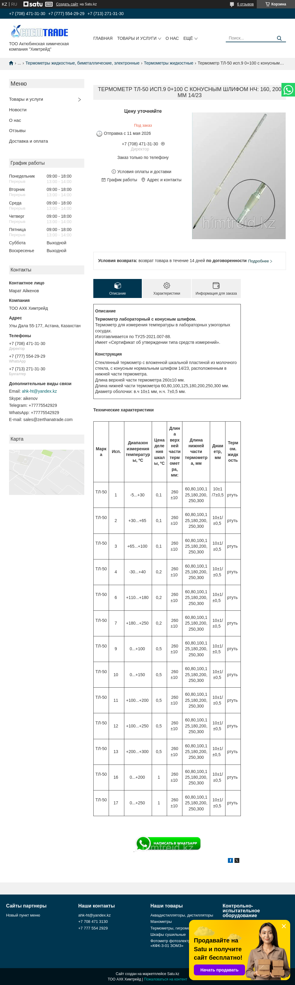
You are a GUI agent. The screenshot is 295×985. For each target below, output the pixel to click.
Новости (17, 109)
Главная (103, 38)
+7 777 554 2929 (93, 928)
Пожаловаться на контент (165, 979)
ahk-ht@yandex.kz (39, 391)
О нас (172, 38)
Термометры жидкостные (168, 63)
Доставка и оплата (28, 141)
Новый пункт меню (23, 915)
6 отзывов (245, 4)
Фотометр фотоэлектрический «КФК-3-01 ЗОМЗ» (178, 943)
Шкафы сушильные (168, 934)
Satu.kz (173, 974)
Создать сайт (67, 4)
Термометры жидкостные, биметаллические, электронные (83, 63)
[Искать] (279, 38)
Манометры (161, 921)
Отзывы (17, 130)
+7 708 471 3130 (93, 921)
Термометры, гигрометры (174, 928)
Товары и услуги (137, 38)
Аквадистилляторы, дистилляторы (182, 915)
